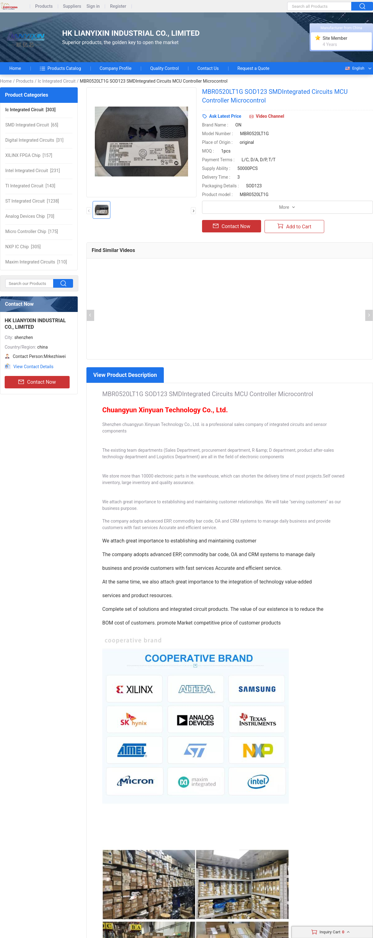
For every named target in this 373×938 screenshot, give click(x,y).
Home (15, 68)
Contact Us (208, 68)
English (354, 68)
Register (118, 6)
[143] (30, 185)
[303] (30, 109)
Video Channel (270, 116)
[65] (31, 124)
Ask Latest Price (225, 116)
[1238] (32, 201)
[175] (31, 231)
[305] (23, 246)
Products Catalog (60, 68)
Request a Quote (253, 68)
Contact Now (37, 382)
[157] (28, 155)
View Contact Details (33, 366)
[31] (34, 140)
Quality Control (164, 68)
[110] (36, 261)
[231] (32, 170)
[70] (29, 216)
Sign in (93, 6)
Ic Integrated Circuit (57, 81)
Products (44, 6)
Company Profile (116, 68)
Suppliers (72, 6)
